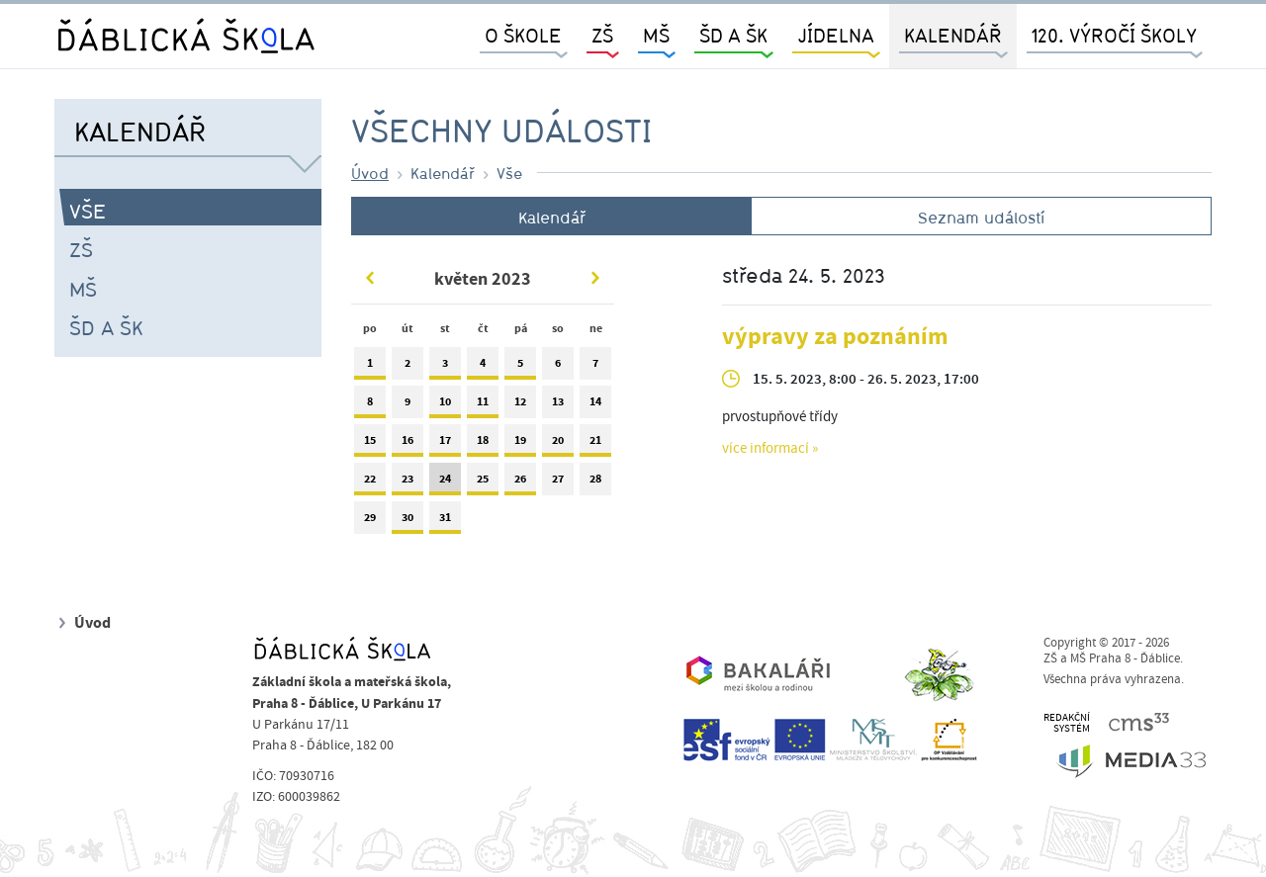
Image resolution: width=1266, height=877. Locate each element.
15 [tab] (370, 444)
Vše (87, 210)
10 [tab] (445, 406)
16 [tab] (407, 444)
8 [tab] (370, 406)
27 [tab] (558, 483)
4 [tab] (482, 367)
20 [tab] (558, 444)
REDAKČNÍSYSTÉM (1066, 723)
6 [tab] (558, 367)
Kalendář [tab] (552, 217)
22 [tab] (370, 483)
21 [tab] (595, 444)
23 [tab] (407, 483)
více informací (765, 449)
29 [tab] (370, 521)
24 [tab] (445, 483)
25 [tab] (482, 483)
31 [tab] (445, 521)
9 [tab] (407, 406)
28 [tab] (595, 483)
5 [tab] (520, 367)
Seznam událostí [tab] (981, 217)
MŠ (83, 289)
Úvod (370, 173)
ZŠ (81, 249)
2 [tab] (407, 367)
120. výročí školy (1114, 35)
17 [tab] (445, 444)
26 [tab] (520, 483)
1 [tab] (370, 367)
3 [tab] (445, 367)
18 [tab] (482, 444)
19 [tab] (520, 444)
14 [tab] (595, 406)
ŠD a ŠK (106, 327)
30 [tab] (407, 521)
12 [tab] (520, 406)
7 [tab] (595, 367)
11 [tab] (482, 406)
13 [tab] (558, 406)
